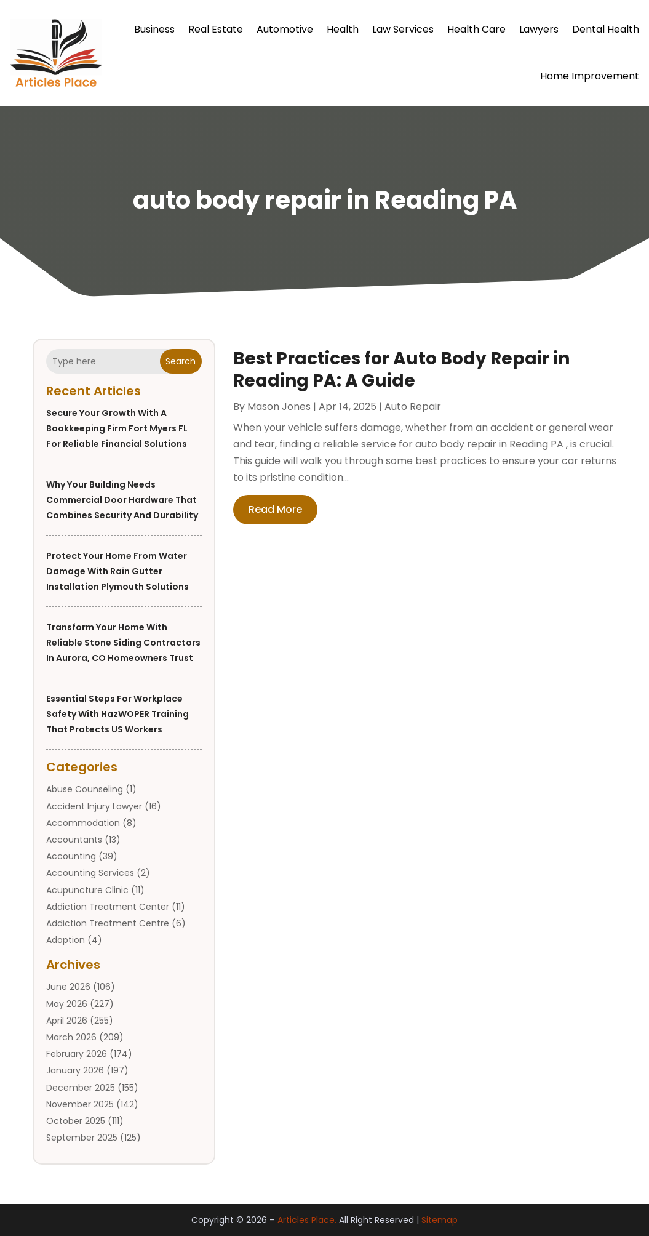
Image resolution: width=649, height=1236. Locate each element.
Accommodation (83, 823)
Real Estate (215, 29)
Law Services (403, 29)
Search (180, 361)
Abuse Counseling (84, 789)
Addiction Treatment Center (107, 907)
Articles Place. (306, 1220)
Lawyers (539, 29)
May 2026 (66, 1004)
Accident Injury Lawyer (94, 806)
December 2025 (80, 1088)
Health (343, 29)
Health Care (476, 29)
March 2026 (71, 1037)
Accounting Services (90, 873)
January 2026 (75, 1070)
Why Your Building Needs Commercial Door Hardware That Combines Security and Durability (122, 499)
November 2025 (80, 1104)
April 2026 (66, 1020)
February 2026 (76, 1054)
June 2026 (68, 987)
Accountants (74, 839)
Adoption (65, 940)
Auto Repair (412, 406)
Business (154, 29)
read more (275, 509)
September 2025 (81, 1137)
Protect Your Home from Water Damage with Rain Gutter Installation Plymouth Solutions (117, 571)
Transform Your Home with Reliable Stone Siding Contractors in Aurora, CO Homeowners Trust (123, 642)
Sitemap (439, 1220)
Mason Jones (279, 406)
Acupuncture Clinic (87, 890)
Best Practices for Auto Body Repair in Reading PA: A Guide (401, 370)
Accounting (71, 856)
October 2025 (75, 1121)
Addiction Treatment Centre (107, 923)
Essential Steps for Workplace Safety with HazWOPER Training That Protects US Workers (117, 714)
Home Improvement (589, 76)
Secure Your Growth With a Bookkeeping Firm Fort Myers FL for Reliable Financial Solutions (117, 428)
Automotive (285, 29)
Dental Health (605, 29)
